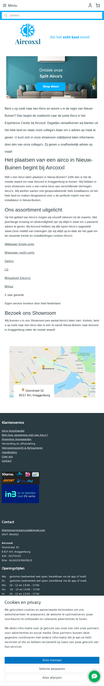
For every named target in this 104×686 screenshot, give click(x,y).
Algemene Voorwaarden (16, 439)
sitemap (34, 679)
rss (42, 679)
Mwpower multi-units (19, 253)
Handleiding (9, 452)
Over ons (7, 456)
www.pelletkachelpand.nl (17, 654)
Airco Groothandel (13, 430)
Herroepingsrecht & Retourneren (22, 448)
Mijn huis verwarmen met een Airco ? (25, 435)
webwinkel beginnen (57, 679)
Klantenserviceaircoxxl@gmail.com (23, 530)
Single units (19, 244)
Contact (7, 460)
